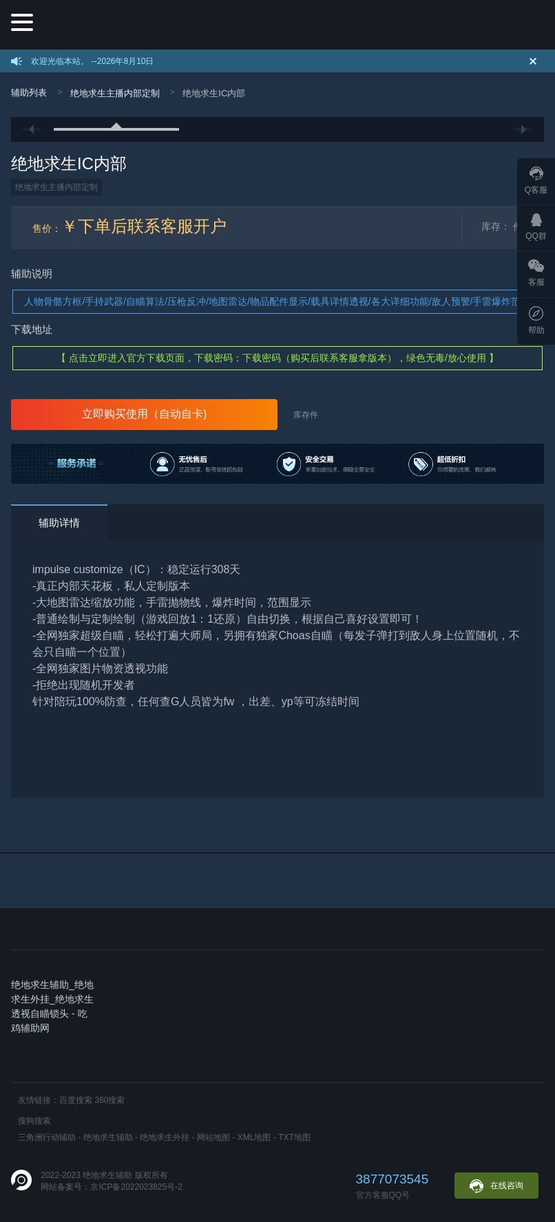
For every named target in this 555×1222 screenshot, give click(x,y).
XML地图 (254, 1137)
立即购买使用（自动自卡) (144, 414)
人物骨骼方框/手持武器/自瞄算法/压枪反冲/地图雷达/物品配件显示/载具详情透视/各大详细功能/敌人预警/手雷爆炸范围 (277, 301)
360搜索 (109, 1100)
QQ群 (536, 227)
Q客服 (536, 181)
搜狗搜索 (34, 1121)
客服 (536, 273)
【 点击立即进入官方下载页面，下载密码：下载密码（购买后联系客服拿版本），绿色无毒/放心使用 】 (277, 357)
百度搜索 (75, 1100)
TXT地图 (294, 1137)
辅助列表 (29, 92)
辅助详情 (59, 522)
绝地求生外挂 (164, 1137)
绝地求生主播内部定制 (115, 93)
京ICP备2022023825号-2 (136, 1187)
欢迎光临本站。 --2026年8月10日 (92, 61)
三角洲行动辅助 (47, 1137)
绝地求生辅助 (108, 1137)
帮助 (536, 320)
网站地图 (213, 1137)
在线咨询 (496, 1186)
